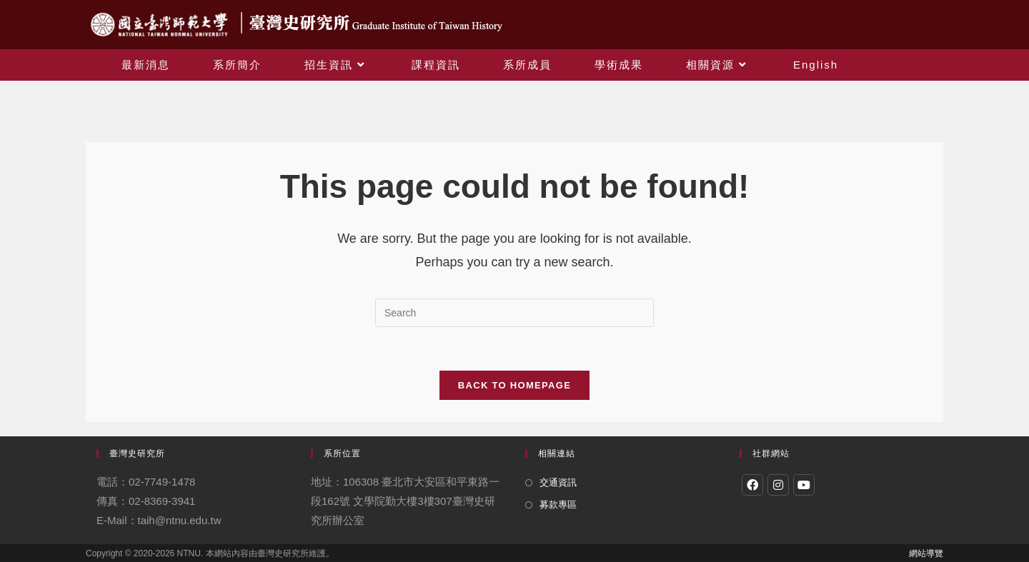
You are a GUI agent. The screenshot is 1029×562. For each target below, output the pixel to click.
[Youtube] (804, 485)
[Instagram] (778, 485)
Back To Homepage (514, 385)
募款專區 (558, 504)
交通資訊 (558, 482)
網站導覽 (926, 553)
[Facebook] (752, 485)
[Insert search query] (514, 312)
